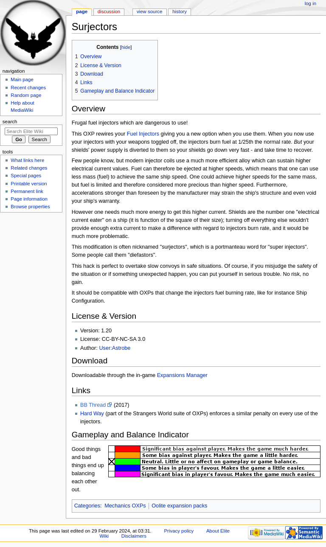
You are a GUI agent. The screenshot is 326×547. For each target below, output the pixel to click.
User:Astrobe (114, 348)
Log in (310, 3)
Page (81, 11)
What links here (27, 160)
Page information (29, 198)
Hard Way (92, 414)
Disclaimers (133, 535)
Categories (87, 506)
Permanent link (27, 191)
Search (10, 121)
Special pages (26, 175)
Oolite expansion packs (179, 506)
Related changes (29, 167)
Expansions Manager (182, 375)
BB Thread (93, 405)
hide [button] (125, 47)
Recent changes (28, 87)
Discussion (109, 11)
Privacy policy (179, 530)
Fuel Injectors (143, 134)
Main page (22, 79)
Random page (26, 95)
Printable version (29, 183)
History (179, 11)
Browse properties (30, 206)
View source (149, 11)
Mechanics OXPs (125, 506)
